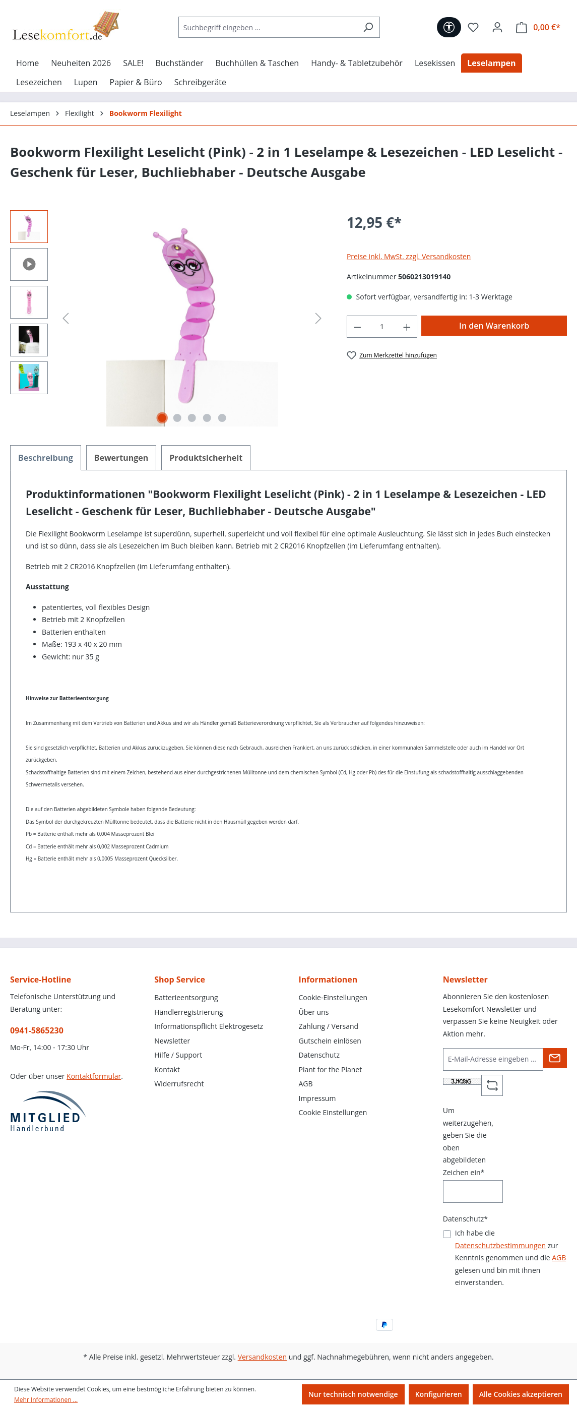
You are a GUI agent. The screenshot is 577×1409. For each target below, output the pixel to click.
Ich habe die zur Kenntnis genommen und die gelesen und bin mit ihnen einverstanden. (510, 1257)
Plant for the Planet (330, 1069)
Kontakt (167, 1069)
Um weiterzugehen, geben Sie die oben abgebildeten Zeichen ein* (468, 1141)
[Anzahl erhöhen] (407, 327)
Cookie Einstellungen (333, 1112)
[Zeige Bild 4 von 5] (207, 418)
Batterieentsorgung (186, 997)
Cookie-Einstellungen (333, 997)
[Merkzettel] (473, 27)
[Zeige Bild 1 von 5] (162, 418)
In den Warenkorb (494, 325)
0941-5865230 (36, 1030)
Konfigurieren (438, 1394)
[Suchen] (368, 27)
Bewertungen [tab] (121, 457)
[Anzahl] (382, 327)
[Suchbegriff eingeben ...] (267, 27)
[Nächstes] (318, 318)
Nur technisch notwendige (353, 1394)
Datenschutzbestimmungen (500, 1245)
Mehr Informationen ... (46, 1399)
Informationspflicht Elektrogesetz (208, 1026)
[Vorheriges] (65, 318)
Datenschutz (319, 1055)
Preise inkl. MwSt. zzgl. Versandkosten (409, 256)
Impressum (317, 1098)
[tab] (45, 457)
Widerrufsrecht (179, 1083)
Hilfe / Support (178, 1055)
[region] (168, 318)
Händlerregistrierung (188, 1012)
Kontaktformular (94, 1076)
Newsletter (172, 1041)
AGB (306, 1083)
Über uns (314, 1012)
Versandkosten (262, 1357)
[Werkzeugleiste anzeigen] (449, 27)
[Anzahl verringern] (357, 327)
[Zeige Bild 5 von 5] (222, 418)
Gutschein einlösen (330, 1041)
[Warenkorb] (538, 27)
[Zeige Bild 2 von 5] (177, 418)
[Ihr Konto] (497, 27)
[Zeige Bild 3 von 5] (192, 418)
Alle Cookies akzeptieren (520, 1394)
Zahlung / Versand (329, 1026)
